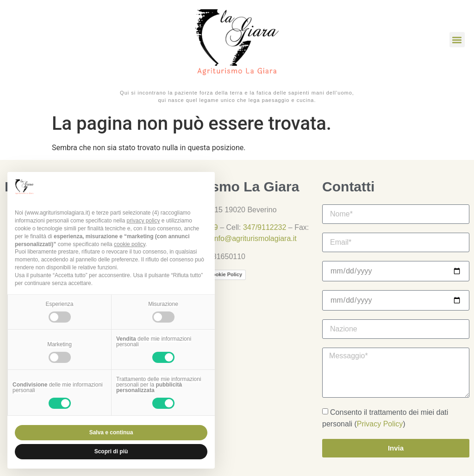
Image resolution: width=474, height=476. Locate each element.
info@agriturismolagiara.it (254, 238)
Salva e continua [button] (111, 432)
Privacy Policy (380, 424)
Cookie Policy (225, 274)
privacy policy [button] (143, 220)
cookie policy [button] (129, 244)
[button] (457, 39)
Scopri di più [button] (111, 451)
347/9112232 (264, 227)
